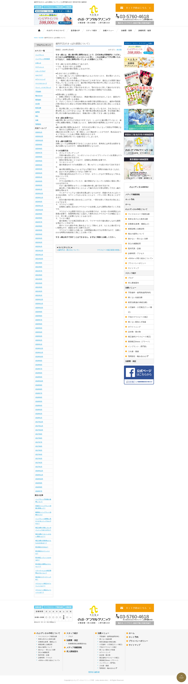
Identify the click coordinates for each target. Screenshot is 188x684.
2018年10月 (39, 381)
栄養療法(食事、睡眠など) (138, 224)
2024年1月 (38, 189)
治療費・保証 (126, 30)
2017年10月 (39, 430)
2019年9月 (38, 360)
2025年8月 (38, 148)
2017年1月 (38, 467)
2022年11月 (39, 206)
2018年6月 (38, 397)
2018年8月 (38, 389)
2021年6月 (38, 275)
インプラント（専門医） (138, 346)
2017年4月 (38, 454)
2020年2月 (38, 340)
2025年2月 (38, 173)
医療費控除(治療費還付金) (77, 644)
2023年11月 (39, 197)
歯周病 (37, 112)
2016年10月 (39, 479)
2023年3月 (38, 201)
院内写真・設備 (134, 248)
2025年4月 (38, 165)
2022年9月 (38, 214)
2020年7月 (38, 320)
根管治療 (38, 108)
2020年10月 (39, 307)
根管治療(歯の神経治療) (137, 302)
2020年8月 (38, 316)
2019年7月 (38, 369)
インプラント (39, 55)
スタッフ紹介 (93, 30)
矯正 (36, 116)
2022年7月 (38, 222)
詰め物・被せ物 (134, 332)
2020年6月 (38, 324)
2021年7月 (38, 271)
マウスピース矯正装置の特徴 (108, 250)
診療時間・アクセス (136, 253)
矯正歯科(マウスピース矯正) (139, 337)
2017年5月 (38, 450)
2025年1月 (38, 177)
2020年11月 (39, 303)
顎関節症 (38, 124)
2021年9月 (38, 263)
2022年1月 (38, 246)
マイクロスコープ (41, 83)
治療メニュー (110, 30)
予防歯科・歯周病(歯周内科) (139, 292)
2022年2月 (38, 242)
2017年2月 (38, 462)
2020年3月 (38, 336)
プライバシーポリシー (137, 263)
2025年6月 (38, 157)
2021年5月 (38, 279)
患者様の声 (75, 30)
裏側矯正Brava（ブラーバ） (139, 342)
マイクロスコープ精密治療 (139, 214)
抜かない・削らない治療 (138, 239)
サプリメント (39, 67)
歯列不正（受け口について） (69, 250)
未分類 (37, 104)
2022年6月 (38, 226)
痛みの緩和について (136, 234)
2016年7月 (38, 491)
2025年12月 (39, 136)
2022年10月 (39, 210)
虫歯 (36, 120)
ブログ (130, 278)
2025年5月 (38, 161)
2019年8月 (38, 365)
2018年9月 (38, 385)
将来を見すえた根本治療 (138, 219)
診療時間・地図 (144, 30)
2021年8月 (38, 267)
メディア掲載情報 (132, 194)
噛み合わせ (39, 95)
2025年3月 (38, 169)
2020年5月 (38, 328)
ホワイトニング (40, 79)
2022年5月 (38, 230)
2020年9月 (38, 312)
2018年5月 (38, 401)
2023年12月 (39, 193)
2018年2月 (38, 414)
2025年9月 (38, 144)
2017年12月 (39, 422)
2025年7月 (38, 153)
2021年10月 (39, 259)
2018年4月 (38, 405)
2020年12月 (39, 299)
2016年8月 (38, 487)
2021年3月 (38, 287)
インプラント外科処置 (42, 59)
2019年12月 (39, 348)
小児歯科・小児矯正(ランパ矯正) (140, 309)
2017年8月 (38, 438)
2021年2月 (38, 291)
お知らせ (38, 63)
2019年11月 (39, 352)
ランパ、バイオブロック (43, 87)
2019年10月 (39, 356)
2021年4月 (38, 283)
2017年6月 (38, 446)
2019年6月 (38, 373)
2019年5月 (38, 377)
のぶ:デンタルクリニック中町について (54, 30)
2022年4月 (38, 234)
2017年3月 (38, 458)
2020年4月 (38, 332)
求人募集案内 (133, 283)
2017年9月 (38, 434)
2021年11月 (39, 254)
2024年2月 (38, 185)
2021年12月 (39, 250)
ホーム (38, 30)
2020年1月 (38, 344)
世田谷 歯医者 (94, 672)
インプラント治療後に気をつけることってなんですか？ (43, 521)
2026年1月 (38, 132)
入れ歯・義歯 (133, 351)
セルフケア (39, 75)
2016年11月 (39, 475)
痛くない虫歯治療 (135, 297)
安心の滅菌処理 (134, 244)
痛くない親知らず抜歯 (137, 322)
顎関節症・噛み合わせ (138, 356)
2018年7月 (38, 393)
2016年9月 (38, 483)
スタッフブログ (40, 71)
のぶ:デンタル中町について (136, 209)
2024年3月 (38, 181)
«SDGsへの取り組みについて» (140, 258)
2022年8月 (38, 218)
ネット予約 (129, 199)
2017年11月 (39, 426)
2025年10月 (39, 140)
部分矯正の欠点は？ (41, 547)
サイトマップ (133, 268)
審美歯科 (38, 100)
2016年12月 (39, 471)
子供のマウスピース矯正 (138, 317)
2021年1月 (38, 295)
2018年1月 (38, 418)
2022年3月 (38, 238)
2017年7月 (38, 442)
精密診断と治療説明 (136, 229)
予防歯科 (38, 91)
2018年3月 (38, 409)
